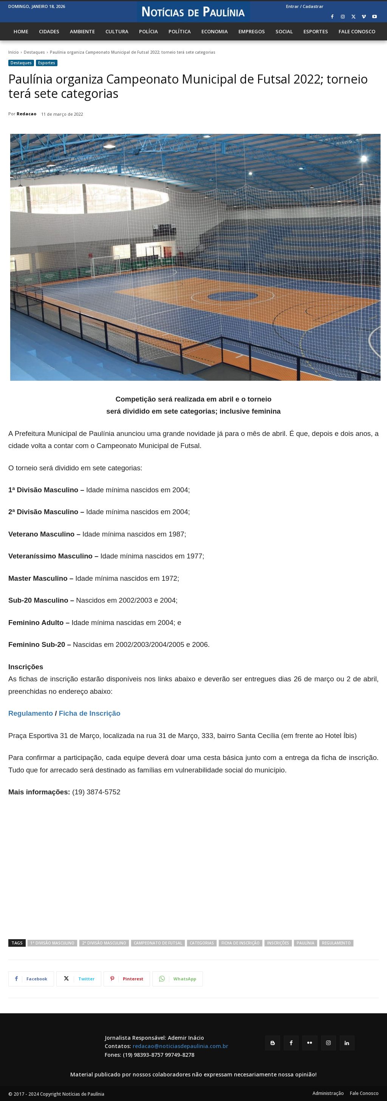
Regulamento (30, 713)
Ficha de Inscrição (90, 713)
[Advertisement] (193, 867)
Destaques (34, 52)
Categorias (202, 943)
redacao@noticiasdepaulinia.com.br (180, 1046)
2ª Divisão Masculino (104, 943)
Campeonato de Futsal (158, 943)
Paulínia (305, 943)
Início (13, 52)
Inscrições (278, 943)
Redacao (26, 113)
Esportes (46, 63)
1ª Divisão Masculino (52, 943)
